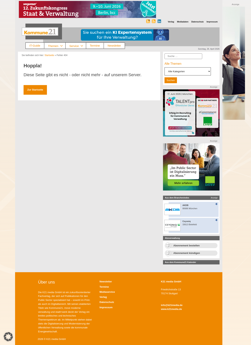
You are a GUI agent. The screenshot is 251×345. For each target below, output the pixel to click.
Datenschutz (106, 302)
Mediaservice (107, 291)
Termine (95, 45)
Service (77, 46)
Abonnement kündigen (186, 253)
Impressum (105, 307)
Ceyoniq (186, 221)
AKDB (185, 205)
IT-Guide (34, 45)
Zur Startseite (35, 89)
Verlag (103, 297)
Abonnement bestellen (186, 245)
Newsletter (114, 45)
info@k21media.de (172, 305)
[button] (8, 336)
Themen (57, 46)
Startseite (49, 55)
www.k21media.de (171, 309)
